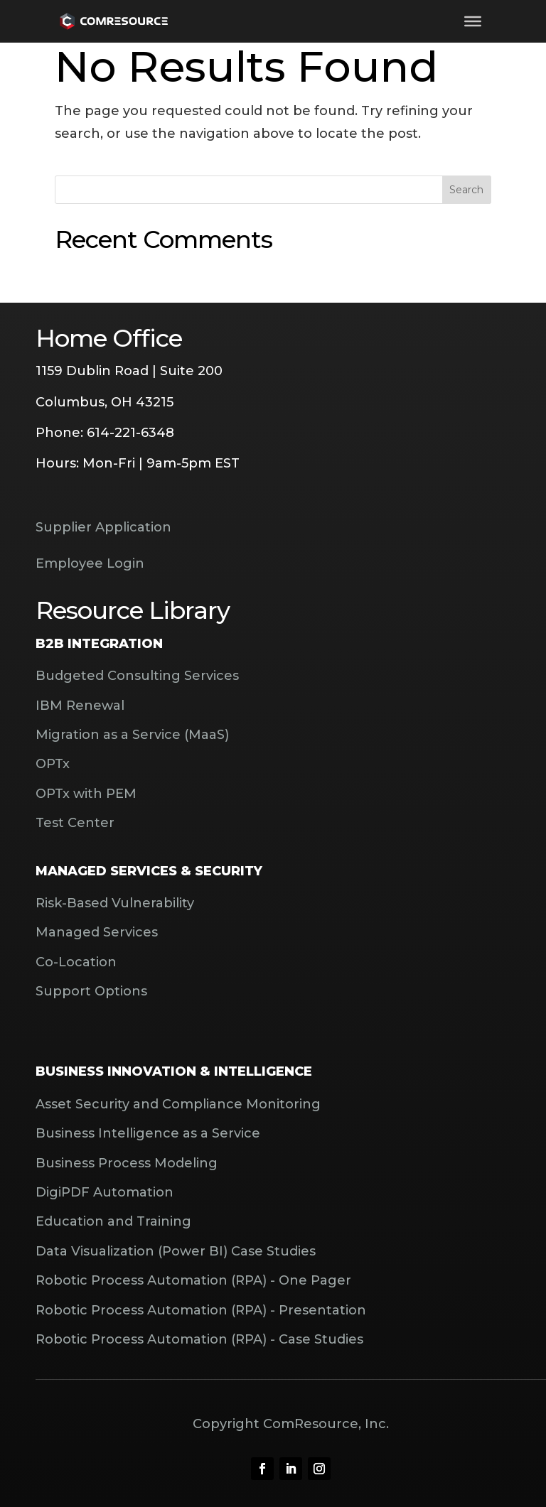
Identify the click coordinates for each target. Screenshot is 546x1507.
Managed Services (97, 932)
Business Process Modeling (127, 1163)
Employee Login (90, 563)
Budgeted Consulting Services (137, 676)
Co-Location (76, 962)
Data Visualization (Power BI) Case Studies (176, 1251)
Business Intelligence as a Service (148, 1133)
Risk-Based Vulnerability (115, 903)
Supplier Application (103, 527)
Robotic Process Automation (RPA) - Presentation (201, 1310)
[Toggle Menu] (472, 21)
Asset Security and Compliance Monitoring (178, 1104)
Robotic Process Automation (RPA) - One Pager (193, 1280)
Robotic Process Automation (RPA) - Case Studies (199, 1339)
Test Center (75, 823)
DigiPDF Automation (104, 1192)
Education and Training (113, 1221)
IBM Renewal (80, 705)
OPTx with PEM (86, 793)
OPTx (53, 764)
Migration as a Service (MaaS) (132, 734)
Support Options (91, 991)
